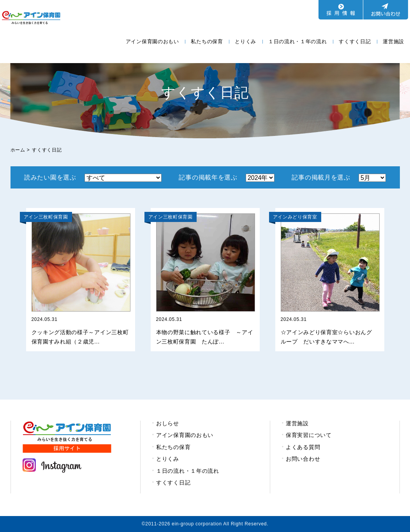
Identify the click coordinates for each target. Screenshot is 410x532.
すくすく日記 (355, 41)
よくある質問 (303, 447)
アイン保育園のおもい (152, 41)
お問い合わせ (303, 459)
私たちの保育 (207, 41)
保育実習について (309, 435)
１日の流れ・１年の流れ (297, 41)
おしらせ (167, 423)
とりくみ (245, 41)
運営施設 (393, 41)
